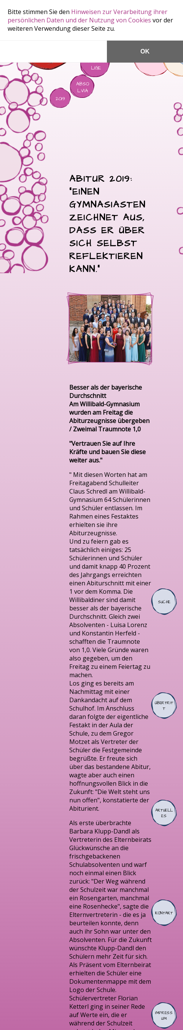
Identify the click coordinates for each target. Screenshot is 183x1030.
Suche (164, 601)
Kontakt (164, 912)
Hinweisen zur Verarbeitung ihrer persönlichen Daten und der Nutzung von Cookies (87, 16)
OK (145, 51)
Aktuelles (164, 813)
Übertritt (164, 705)
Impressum (164, 1015)
